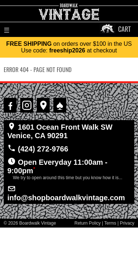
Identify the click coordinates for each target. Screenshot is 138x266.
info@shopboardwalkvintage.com (66, 193)
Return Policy (87, 223)
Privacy (127, 223)
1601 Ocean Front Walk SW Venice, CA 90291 (60, 131)
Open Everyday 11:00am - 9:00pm (69, 168)
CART (124, 29)
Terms (110, 223)
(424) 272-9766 (37, 148)
